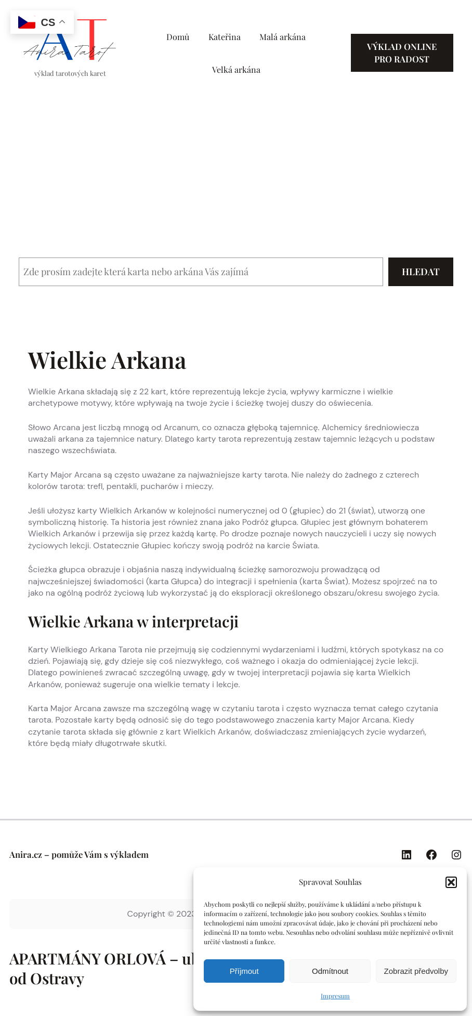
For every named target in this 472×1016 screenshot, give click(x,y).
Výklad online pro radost (402, 52)
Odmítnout (330, 971)
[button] (451, 882)
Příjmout (244, 971)
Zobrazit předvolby (416, 971)
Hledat (421, 271)
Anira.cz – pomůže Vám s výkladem (79, 854)
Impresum (335, 996)
